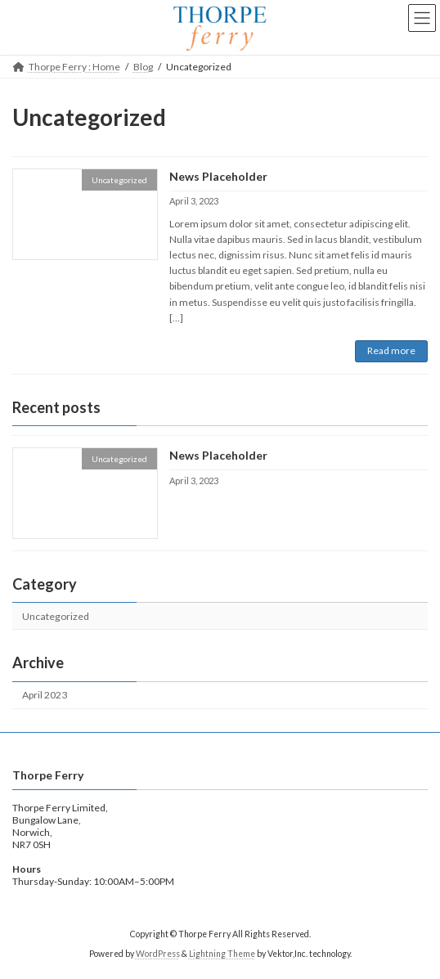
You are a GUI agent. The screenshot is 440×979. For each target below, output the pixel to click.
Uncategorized (55, 616)
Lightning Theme (222, 954)
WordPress (158, 954)
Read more (391, 350)
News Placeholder (218, 176)
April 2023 (44, 695)
